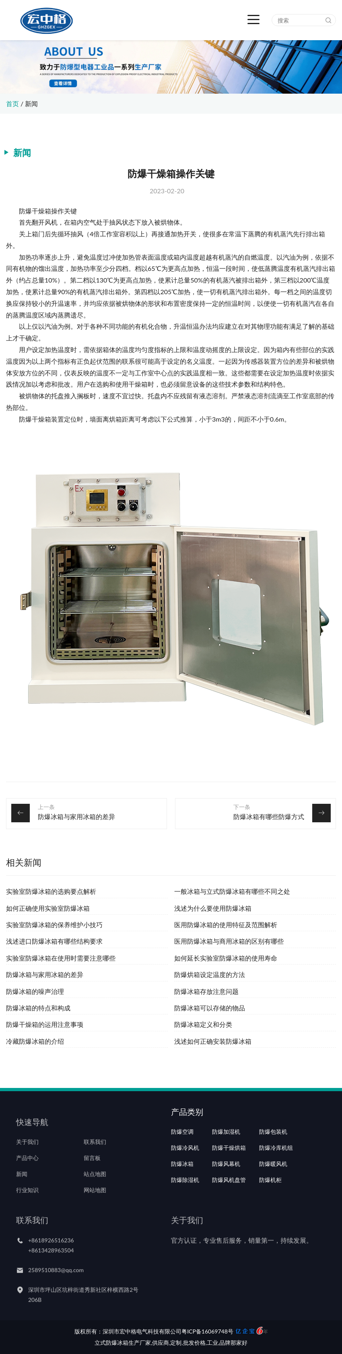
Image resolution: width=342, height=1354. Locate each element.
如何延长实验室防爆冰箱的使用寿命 (225, 958)
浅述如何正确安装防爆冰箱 (212, 1041)
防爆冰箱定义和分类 (203, 1024)
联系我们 (95, 1154)
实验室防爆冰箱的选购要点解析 (51, 891)
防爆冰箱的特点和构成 (38, 1008)
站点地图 (95, 1186)
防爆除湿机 (185, 1202)
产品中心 (27, 1170)
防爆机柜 (270, 1202)
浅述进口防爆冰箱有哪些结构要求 (54, 941)
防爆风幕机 (226, 1186)
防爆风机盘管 (229, 1202)
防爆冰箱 (182, 1186)
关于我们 (27, 1154)
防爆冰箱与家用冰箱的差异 (76, 816)
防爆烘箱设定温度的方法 (209, 974)
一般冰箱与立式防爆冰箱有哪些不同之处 (232, 891)
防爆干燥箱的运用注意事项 (44, 1024)
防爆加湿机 (226, 1154)
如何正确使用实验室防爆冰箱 (48, 908)
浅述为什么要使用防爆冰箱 (212, 908)
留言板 (92, 1170)
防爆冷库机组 (276, 1170)
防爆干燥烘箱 (229, 1170)
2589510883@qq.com (56, 1281)
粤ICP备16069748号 (207, 1331)
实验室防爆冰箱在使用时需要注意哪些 (60, 958)
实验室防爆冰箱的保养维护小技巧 (54, 924)
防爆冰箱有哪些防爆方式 (268, 816)
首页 (12, 103)
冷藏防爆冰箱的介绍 (35, 1041)
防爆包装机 (273, 1154)
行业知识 (27, 1202)
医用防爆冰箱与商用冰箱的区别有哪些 (229, 941)
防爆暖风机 (273, 1186)
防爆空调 (182, 1154)
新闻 (31, 103)
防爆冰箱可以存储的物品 (209, 1008)
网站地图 (95, 1202)
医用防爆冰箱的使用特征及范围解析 (225, 924)
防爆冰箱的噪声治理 (35, 991)
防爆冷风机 (185, 1170)
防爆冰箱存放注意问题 (206, 991)
